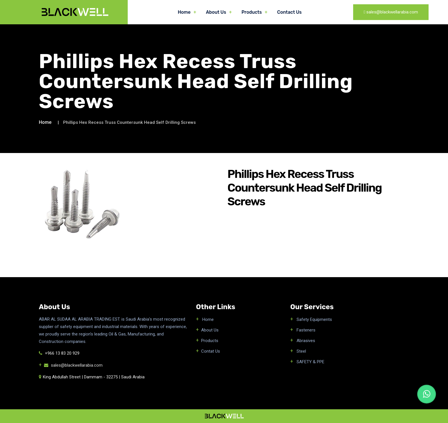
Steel (300, 351)
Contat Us (210, 351)
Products (251, 12)
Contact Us (289, 12)
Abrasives (305, 340)
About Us (216, 12)
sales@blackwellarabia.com (73, 365)
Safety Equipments (313, 319)
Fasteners (305, 330)
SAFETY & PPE (309, 361)
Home (184, 12)
